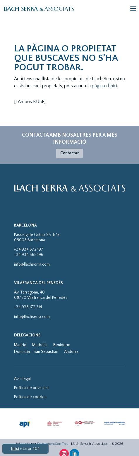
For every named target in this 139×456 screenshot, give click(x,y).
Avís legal (22, 378)
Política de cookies (30, 397)
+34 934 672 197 (28, 249)
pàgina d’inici (104, 85)
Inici (15, 448)
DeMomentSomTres (52, 444)
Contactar (69, 153)
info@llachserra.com (32, 264)
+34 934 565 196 (28, 254)
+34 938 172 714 (28, 307)
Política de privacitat (31, 387)
